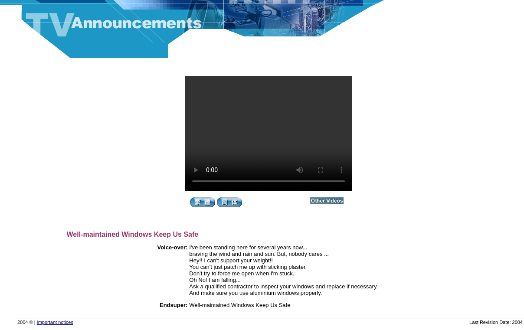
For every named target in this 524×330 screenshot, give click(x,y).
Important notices (55, 322)
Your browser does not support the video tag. (268, 133)
